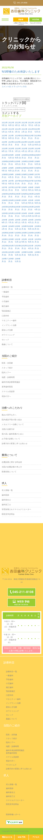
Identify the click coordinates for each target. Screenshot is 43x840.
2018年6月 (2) (38, 169)
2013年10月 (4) (31, 228)
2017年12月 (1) (37, 176)
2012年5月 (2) (24, 247)
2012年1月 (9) (11, 253)
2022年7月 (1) (31, 124)
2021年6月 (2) (38, 137)
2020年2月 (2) (37, 150)
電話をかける (7, 837)
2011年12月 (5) (18, 253)
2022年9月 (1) (18, 124)
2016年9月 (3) (5, 195)
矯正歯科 (5, 306)
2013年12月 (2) (18, 228)
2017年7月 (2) (31, 182)
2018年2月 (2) (24, 176)
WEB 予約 (21, 837)
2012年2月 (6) (5, 253)
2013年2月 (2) (5, 241)
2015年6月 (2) (24, 208)
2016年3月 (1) (5, 202)
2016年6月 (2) (24, 195)
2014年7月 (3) (11, 221)
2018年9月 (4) (18, 169)
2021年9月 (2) (18, 137)
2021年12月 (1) (37, 130)
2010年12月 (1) (18, 260)
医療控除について (9, 471)
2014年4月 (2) (31, 221)
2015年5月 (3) (31, 208)
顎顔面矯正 (6, 311)
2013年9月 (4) (38, 228)
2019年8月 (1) (31, 156)
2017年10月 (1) (11, 182)
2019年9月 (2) (24, 156)
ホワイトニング (8, 335)
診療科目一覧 (7, 287)
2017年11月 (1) (4, 182)
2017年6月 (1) (38, 182)
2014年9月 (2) (37, 215)
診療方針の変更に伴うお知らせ (14, 443)
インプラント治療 (9, 325)
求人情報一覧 (7, 490)
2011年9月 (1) (38, 253)
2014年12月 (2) (24, 215)
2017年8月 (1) (24, 182)
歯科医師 (5, 495)
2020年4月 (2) (24, 150)
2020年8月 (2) (5, 150)
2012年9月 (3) (38, 241)
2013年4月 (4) (31, 234)
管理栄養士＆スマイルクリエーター (16, 509)
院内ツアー (6, 372)
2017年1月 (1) (18, 189)
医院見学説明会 (8, 514)
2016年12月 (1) (24, 189)
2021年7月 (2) (31, 137)
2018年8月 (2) (24, 169)
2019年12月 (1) (11, 156)
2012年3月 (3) (38, 247)
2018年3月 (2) (18, 176)
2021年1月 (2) (24, 143)
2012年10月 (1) (31, 241)
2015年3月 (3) (5, 215)
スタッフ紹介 (7, 367)
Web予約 (35, 19)
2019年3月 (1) (24, 163)
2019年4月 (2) (18, 163)
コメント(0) (6, 86)
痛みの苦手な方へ (9, 415)
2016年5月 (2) (31, 195)
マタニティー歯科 (9, 320)
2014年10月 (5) (31, 215)
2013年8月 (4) (5, 234)
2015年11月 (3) (30, 202)
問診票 (20, 19)
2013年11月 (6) (24, 228)
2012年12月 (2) (18, 241)
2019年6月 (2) (5, 163)
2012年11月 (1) (24, 241)
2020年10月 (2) (38, 143)
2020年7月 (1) (11, 150)
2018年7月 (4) (31, 169)
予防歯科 (5, 296)
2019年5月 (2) (11, 163)
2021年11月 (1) (4, 137)
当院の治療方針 (8, 429)
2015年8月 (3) (11, 208)
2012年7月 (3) (11, 247)
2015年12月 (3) (24, 202)
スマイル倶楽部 (8, 391)
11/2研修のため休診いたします (21, 71)
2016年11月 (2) (31, 189)
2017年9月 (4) (18, 182)
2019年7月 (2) (38, 156)
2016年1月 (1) (18, 202)
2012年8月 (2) (5, 247)
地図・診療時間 (8, 377)
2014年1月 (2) (11, 228)
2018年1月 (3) (31, 176)
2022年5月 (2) (5, 130)
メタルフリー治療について (13, 424)
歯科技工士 (6, 504)
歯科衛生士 (6, 500)
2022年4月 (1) (11, 130)
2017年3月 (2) (11, 189)
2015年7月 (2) (18, 208)
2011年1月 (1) (11, 260)
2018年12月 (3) (37, 163)
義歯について (7, 344)
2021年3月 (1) (11, 143)
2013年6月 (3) (18, 234)
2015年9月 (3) (5, 208)
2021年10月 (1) (11, 137)
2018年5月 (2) (5, 176)
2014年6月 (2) (18, 221)
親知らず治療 (7, 330)
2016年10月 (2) (38, 189)
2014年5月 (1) (24, 221)
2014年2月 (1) (4, 228)
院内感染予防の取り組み (12, 419)
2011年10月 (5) (31, 253)
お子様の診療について (11, 438)
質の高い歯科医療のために (13, 434)
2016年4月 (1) (37, 195)
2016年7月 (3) (18, 195)
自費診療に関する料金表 (12, 462)
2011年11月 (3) (24, 253)
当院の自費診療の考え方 (12, 467)
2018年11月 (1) (4, 169)
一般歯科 (5, 292)
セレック (5, 339)
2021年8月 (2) (24, 137)
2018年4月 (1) (11, 176)
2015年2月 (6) (11, 215)
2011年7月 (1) (5, 260)
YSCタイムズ (11, 765)
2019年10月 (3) (18, 156)
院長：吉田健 (11, 735)
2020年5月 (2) (18, 150)
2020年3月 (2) (31, 150)
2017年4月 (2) (4, 189)
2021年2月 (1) (18, 143)
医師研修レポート (13, 814)
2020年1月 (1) (5, 156)
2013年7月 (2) (11, 234)
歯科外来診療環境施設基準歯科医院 (11, 384)
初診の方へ (6, 396)
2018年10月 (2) (11, 169)
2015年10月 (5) (38, 202)
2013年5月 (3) (24, 234)
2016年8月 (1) (11, 195)
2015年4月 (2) (37, 208)
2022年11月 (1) (5, 124)
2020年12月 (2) (31, 143)
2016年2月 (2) (11, 202)
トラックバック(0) (19, 86)
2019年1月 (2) (31, 163)
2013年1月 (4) (11, 241)
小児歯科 (5, 301)
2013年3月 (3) (38, 234)
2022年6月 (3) (37, 124)
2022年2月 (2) (24, 130)
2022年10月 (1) (11, 124)
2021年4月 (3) (4, 143)
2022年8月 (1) (24, 124)
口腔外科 (5, 315)
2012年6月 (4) (18, 247)
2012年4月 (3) (30, 247)
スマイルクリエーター (15, 800)
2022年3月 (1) (18, 130)
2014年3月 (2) (38, 221)
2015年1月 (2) (18, 215)
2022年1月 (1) (31, 130)
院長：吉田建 (7, 363)
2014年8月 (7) (4, 221)
